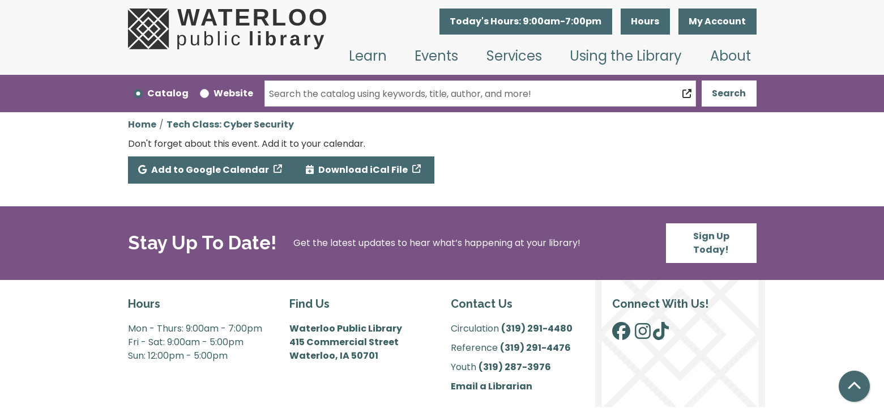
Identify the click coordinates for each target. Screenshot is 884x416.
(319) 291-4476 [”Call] (535, 347)
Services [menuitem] (514, 55)
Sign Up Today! (711, 243)
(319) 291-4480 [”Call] (537, 328)
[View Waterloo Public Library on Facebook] (621, 334)
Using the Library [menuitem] (626, 55)
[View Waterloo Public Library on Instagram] (643, 334)
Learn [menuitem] (368, 55)
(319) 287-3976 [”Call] (515, 366)
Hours (645, 21)
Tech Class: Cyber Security (230, 124)
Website (233, 93)
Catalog (168, 93)
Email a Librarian (491, 386)
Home (142, 124)
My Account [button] (717, 21)
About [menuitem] (730, 55)
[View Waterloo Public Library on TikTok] (661, 334)
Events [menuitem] (436, 55)
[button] (525, 22)
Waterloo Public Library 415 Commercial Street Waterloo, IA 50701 (345, 342)
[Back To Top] (854, 386)
